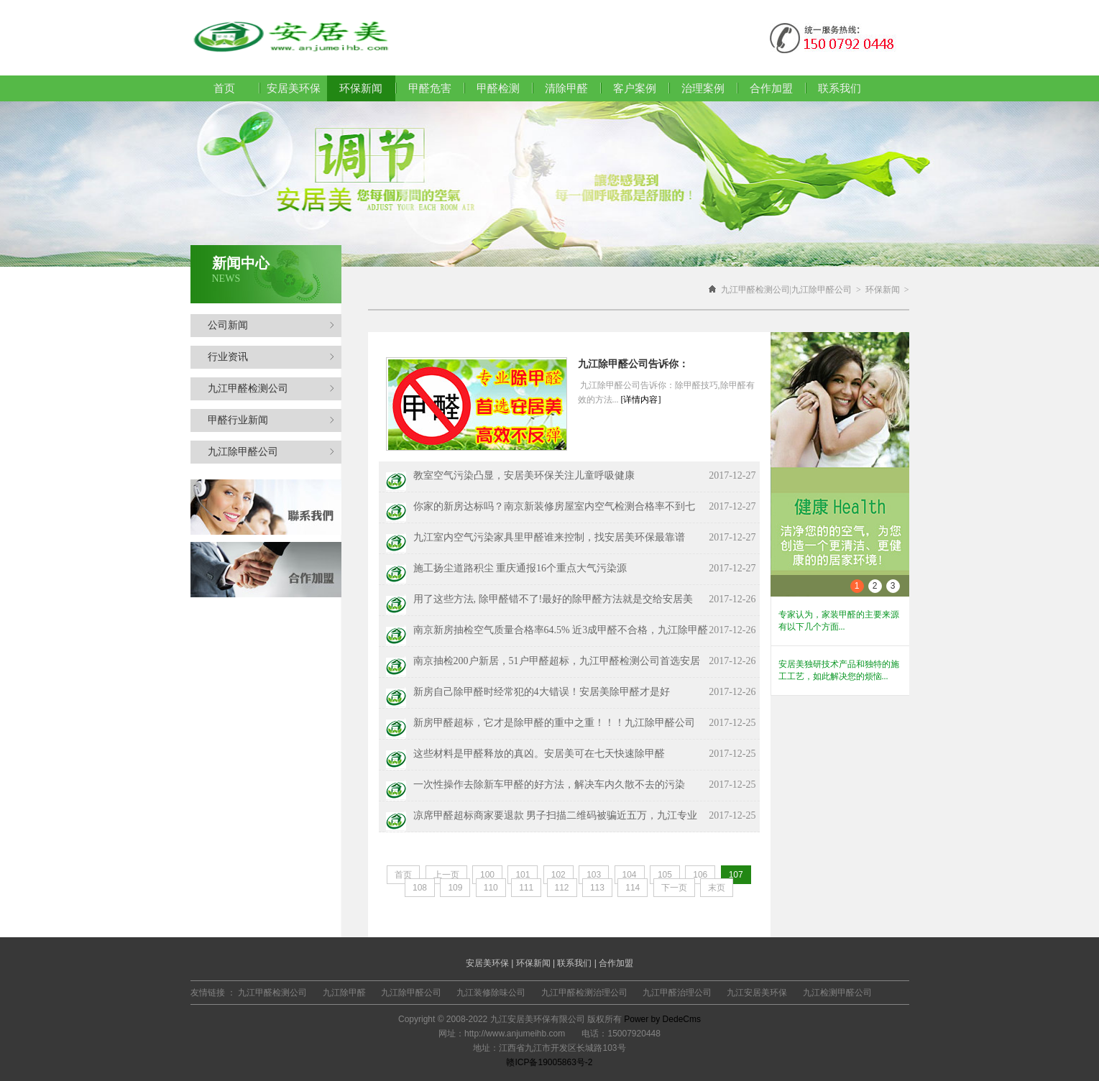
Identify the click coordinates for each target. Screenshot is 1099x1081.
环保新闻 (882, 290)
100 (487, 875)
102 (558, 875)
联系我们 (839, 88)
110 (491, 888)
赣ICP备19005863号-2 (549, 1062)
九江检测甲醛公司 (837, 993)
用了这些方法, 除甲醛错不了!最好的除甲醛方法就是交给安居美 (553, 599)
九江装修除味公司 (490, 993)
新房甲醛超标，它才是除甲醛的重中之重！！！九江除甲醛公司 (554, 722)
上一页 (446, 875)
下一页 (674, 888)
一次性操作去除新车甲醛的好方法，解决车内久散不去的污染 (549, 784)
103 (594, 875)
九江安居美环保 (757, 993)
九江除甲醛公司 (271, 451)
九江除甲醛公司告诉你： (633, 363)
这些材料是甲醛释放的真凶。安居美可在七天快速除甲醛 (539, 753)
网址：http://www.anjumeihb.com (501, 1034)
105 (665, 875)
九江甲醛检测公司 (271, 388)
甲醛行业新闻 (271, 420)
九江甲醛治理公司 (677, 993)
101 (522, 875)
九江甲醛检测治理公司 (584, 993)
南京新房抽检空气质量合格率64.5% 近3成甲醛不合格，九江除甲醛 (561, 630)
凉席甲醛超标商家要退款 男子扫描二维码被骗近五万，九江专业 (555, 815)
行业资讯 (271, 356)
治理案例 (703, 88)
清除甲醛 (566, 88)
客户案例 (634, 88)
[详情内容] (641, 400)
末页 (716, 888)
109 (455, 888)
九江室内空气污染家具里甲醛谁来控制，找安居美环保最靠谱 (549, 537)
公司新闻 (271, 325)
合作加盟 (771, 88)
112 (562, 888)
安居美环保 (294, 88)
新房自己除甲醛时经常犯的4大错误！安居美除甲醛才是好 (541, 691)
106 (700, 875)
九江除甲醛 (344, 993)
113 (597, 888)
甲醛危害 (429, 88)
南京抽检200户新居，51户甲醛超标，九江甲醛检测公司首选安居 (556, 661)
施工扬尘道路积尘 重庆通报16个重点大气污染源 (520, 568)
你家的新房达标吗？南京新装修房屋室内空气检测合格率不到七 (554, 506)
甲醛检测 (498, 88)
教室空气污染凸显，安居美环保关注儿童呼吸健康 (524, 475)
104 (629, 875)
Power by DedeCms (662, 1019)
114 (632, 888)
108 (420, 888)
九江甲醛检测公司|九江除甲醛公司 (786, 290)
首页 (224, 88)
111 (526, 888)
